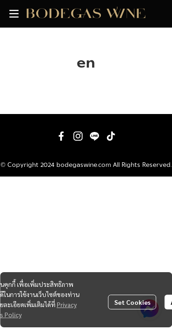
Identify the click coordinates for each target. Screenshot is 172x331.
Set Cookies (132, 302)
